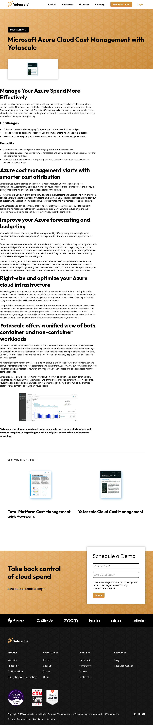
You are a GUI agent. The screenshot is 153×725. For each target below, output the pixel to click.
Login (140, 4)
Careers (83, 671)
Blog (116, 660)
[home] (18, 5)
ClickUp (47, 665)
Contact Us (85, 677)
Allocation (13, 665)
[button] (52, 4)
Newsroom (85, 665)
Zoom (46, 671)
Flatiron (47, 660)
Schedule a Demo (121, 4)
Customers (67, 4)
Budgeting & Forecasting (22, 677)
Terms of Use (24, 719)
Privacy (11, 719)
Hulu (46, 677)
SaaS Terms (38, 719)
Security (50, 719)
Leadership (85, 660)
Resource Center (123, 665)
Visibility (12, 660)
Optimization (15, 671)
